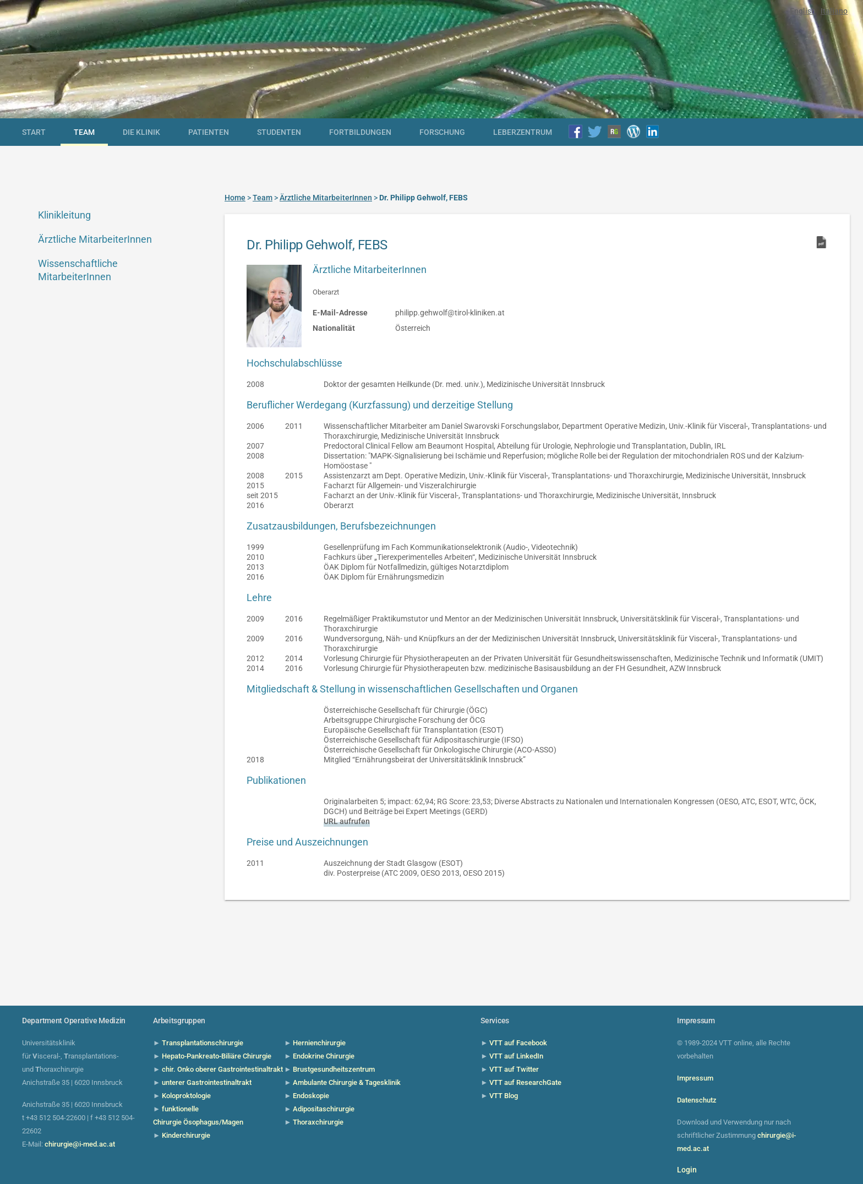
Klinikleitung (64, 215)
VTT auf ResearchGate (525, 1082)
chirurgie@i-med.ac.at (80, 1144)
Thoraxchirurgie (318, 1122)
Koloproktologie (186, 1096)
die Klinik (141, 132)
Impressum (695, 1078)
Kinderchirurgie (186, 1135)
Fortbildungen (360, 132)
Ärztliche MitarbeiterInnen (95, 239)
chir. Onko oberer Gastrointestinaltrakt (222, 1069)
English (803, 11)
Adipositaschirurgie (323, 1109)
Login (687, 1169)
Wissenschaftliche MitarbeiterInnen (78, 270)
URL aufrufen (347, 821)
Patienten (208, 132)
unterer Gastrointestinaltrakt (207, 1082)
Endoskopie (311, 1096)
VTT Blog (503, 1096)
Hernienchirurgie (319, 1043)
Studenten (279, 132)
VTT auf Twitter (514, 1069)
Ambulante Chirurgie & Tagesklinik (347, 1082)
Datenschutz (697, 1100)
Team (84, 132)
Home (235, 197)
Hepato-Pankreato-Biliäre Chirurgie (216, 1056)
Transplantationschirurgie (202, 1043)
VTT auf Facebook (518, 1043)
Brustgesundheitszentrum (334, 1069)
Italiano (834, 11)
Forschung (442, 132)
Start (34, 132)
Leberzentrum (522, 132)
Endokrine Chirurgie (323, 1056)
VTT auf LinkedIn (516, 1056)
